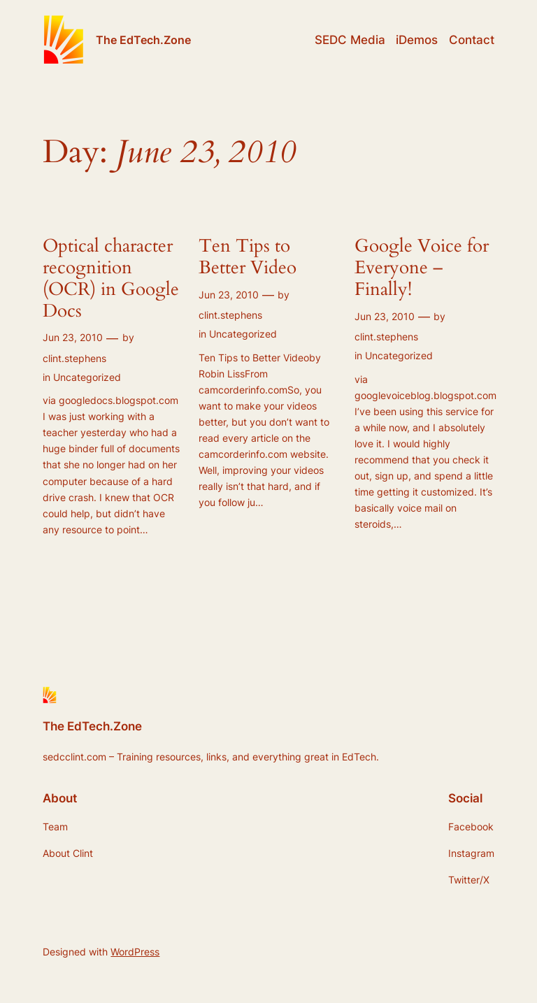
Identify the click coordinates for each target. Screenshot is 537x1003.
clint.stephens (74, 358)
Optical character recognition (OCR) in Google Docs (111, 279)
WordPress (134, 952)
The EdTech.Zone (143, 40)
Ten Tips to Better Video (247, 257)
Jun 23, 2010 (73, 337)
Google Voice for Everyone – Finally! (422, 268)
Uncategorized (87, 377)
